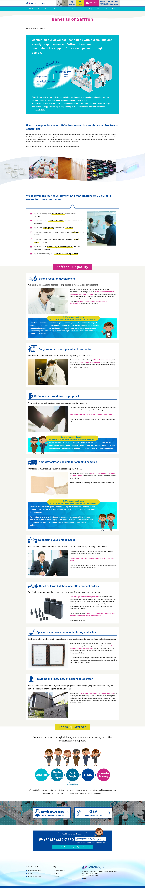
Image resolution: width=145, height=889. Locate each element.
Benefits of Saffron (43, 9)
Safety (99, 9)
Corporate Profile (111, 9)
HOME (31, 9)
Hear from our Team (78, 9)
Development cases (60, 9)
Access (85, 879)
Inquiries (56, 877)
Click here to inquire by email (72, 847)
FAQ (90, 9)
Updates (56, 874)
